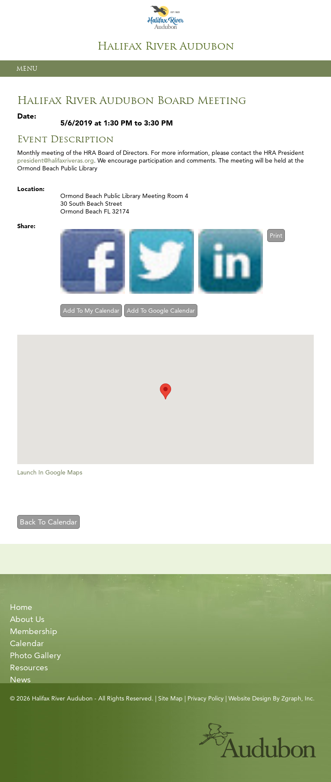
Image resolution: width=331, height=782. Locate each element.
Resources (29, 667)
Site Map (170, 698)
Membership (33, 631)
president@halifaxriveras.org (55, 160)
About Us (27, 619)
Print (276, 235)
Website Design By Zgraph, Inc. (271, 698)
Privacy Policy (205, 698)
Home (21, 607)
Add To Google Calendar (161, 310)
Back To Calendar (48, 522)
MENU (26, 68)
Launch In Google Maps (49, 472)
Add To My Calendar (91, 310)
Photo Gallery (35, 655)
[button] (165, 391)
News (20, 680)
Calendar (27, 643)
